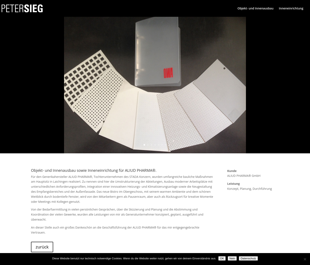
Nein (232, 258)
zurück (42, 247)
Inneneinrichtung (291, 8)
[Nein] (305, 259)
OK (222, 258)
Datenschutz (248, 258)
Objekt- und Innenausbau (255, 8)
